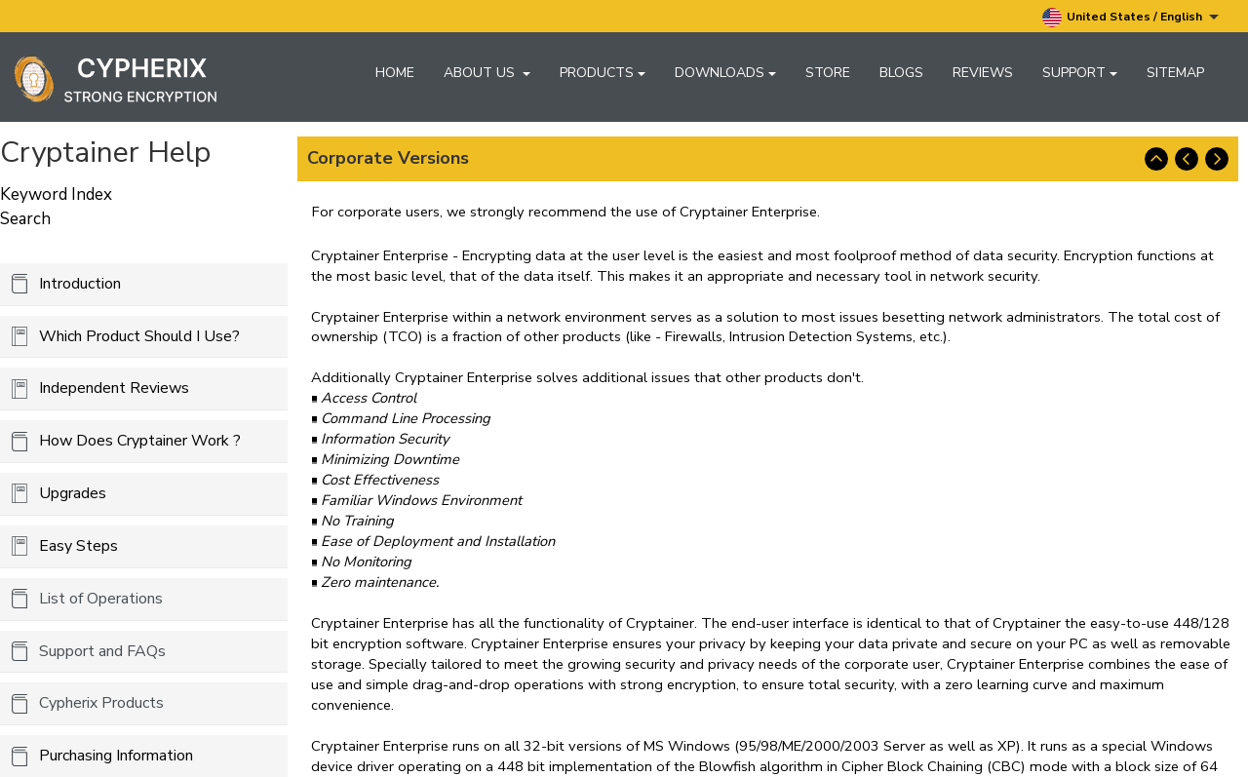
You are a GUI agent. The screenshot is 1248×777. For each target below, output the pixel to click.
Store (827, 72)
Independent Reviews (114, 388)
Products (602, 72)
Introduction (80, 283)
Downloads (725, 72)
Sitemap (1175, 72)
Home (394, 72)
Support (1079, 72)
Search (25, 219)
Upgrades (72, 493)
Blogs (901, 72)
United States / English (1130, 17)
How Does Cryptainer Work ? (140, 440)
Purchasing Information (116, 755)
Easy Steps (78, 546)
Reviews (983, 72)
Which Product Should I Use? (139, 336)
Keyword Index (56, 194)
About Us (487, 72)
